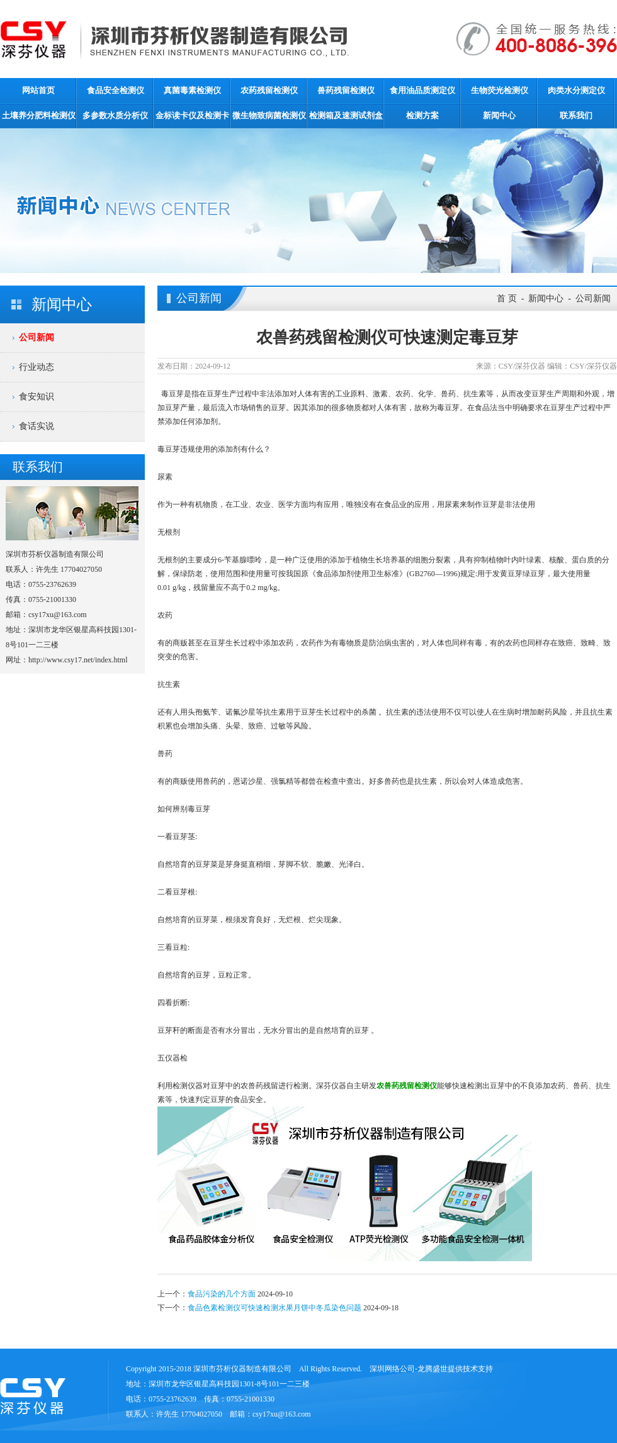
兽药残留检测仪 (346, 90)
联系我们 (576, 115)
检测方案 (422, 115)
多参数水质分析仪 (115, 115)
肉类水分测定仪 (576, 90)
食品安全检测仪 (115, 90)
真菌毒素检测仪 (192, 90)
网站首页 (38, 90)
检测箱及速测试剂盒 (346, 115)
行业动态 (36, 367)
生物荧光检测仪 (499, 90)
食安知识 (36, 396)
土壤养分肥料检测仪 (39, 115)
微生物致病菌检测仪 (269, 115)
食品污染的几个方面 (222, 1294)
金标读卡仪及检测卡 (192, 115)
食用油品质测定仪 (422, 90)
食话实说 (36, 426)
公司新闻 (36, 337)
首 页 (507, 298)
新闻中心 (499, 115)
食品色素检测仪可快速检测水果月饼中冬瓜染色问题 (274, 1307)
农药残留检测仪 (269, 90)
